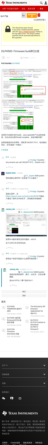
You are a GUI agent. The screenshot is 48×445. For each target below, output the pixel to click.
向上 (7, 168)
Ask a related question (27, 32)
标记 (24, 292)
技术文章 (31, 9)
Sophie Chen (11, 173)
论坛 (23, 9)
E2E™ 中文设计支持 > (11, 9)
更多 (41, 9)
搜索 (41, 3)
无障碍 (4, 443)
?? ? (8, 58)
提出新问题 (39, 15)
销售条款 (38, 443)
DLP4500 (16, 63)
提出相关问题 (32, 15)
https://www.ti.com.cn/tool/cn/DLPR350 (22, 196)
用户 (46, 3)
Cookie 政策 (15, 443)
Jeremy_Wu (10, 209)
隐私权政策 (27, 443)
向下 (12, 168)
